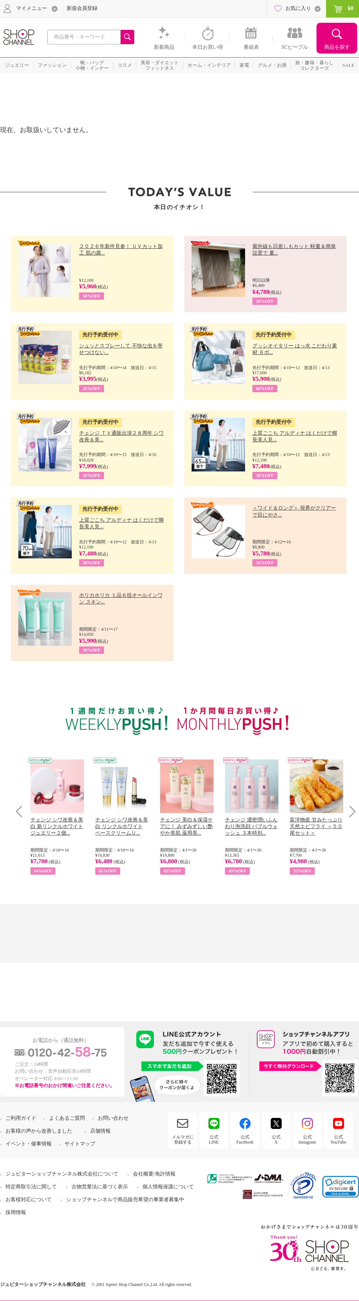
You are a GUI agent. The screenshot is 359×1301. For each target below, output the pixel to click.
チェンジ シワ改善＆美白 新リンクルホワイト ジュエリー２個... (56, 826)
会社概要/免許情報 (154, 1174)
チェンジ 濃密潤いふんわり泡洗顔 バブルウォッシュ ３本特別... (251, 826)
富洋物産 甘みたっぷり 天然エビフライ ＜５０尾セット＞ (316, 826)
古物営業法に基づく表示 (99, 1186)
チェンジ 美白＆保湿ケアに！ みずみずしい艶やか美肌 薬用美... (186, 826)
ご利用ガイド (20, 1118)
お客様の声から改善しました (38, 1131)
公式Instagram (307, 1139)
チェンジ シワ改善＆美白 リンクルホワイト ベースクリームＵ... (121, 826)
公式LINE (214, 1139)
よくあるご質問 (67, 1118)
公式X (276, 1139)
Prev (22, 811)
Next (350, 811)
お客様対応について (28, 1199)
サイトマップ (79, 1144)
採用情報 (15, 1212)
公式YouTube (338, 1139)
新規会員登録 (82, 8)
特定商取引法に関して (31, 1186)
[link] (340, 1187)
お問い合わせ (113, 1118)
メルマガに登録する (183, 1139)
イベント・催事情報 (28, 1144)
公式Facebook (244, 1139)
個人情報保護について (168, 1186)
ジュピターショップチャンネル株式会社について (61, 1174)
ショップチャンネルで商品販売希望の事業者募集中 (125, 1199)
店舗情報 (100, 1131)
